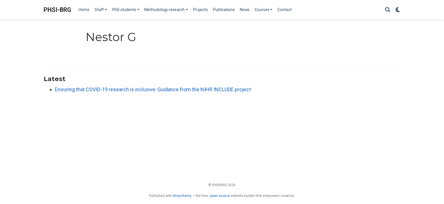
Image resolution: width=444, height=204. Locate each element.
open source (220, 196)
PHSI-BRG (57, 9)
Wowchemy (182, 196)
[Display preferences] (397, 10)
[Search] (387, 10)
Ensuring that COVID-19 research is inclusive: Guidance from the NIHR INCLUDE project (153, 89)
